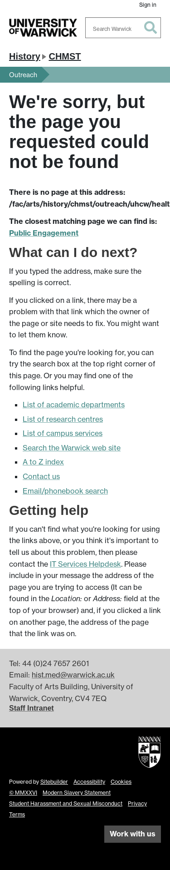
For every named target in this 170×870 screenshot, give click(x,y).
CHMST (65, 56)
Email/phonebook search (65, 490)
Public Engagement (43, 232)
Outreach (23, 75)
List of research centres (63, 419)
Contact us (41, 476)
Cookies (121, 781)
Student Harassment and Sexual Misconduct (65, 803)
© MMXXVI (23, 792)
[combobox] (123, 27)
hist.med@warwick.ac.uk (73, 674)
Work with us (132, 833)
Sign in (147, 4)
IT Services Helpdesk (85, 563)
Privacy (137, 803)
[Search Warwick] (123, 27)
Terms (17, 814)
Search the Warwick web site (72, 447)
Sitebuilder (54, 781)
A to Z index (43, 461)
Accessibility (89, 781)
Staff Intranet (31, 708)
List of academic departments (74, 404)
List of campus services (62, 433)
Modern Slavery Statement (77, 792)
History (24, 56)
